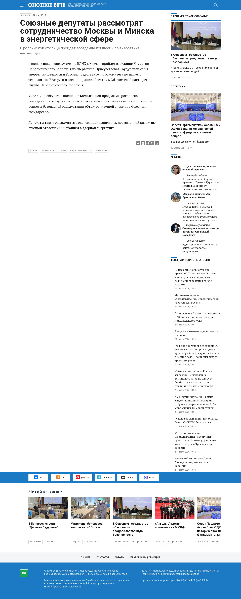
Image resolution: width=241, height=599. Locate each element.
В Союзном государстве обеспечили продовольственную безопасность (195, 58)
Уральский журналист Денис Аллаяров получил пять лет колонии (193, 462)
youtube (82, 477)
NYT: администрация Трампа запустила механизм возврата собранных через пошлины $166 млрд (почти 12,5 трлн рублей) (195, 402)
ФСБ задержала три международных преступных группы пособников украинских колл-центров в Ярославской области (195, 440)
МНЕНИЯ (176, 156)
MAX (149, 477)
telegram (104, 477)
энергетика (101, 151)
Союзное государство (81, 151)
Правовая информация (145, 557)
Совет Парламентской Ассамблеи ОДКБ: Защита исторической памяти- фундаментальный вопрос (195, 130)
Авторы (119, 557)
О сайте (85, 557)
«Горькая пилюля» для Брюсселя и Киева (196, 195)
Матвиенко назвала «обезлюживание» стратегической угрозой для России (197, 298)
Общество (77, 542)
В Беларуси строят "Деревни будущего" (43, 525)
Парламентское (122, 542)
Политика (178, 86)
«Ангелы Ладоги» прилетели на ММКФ (170, 525)
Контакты (102, 557)
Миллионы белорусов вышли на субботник (87, 525)
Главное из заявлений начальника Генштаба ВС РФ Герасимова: (196, 420)
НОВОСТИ (25, 15)
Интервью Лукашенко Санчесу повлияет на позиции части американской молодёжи (201, 230)
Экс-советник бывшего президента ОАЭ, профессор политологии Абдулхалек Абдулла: (197, 316)
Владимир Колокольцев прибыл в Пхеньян (196, 333)
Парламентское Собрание (189, 16)
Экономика (35, 542)
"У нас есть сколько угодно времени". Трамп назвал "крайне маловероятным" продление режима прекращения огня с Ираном (195, 277)
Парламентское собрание (53, 151)
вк (38, 477)
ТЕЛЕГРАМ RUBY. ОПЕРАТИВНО (190, 259)
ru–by (127, 477)
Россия (33, 151)
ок (60, 477)
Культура (160, 542)
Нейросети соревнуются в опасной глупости (199, 168)
